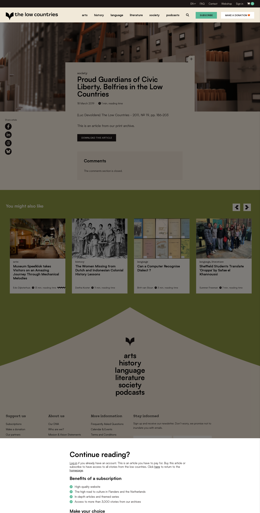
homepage (76, 470)
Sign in (239, 3)
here (157, 466)
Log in (73, 463)
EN (192, 3)
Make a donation (237, 15)
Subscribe (206, 15)
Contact (213, 3)
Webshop (226, 3)
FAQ (202, 3)
